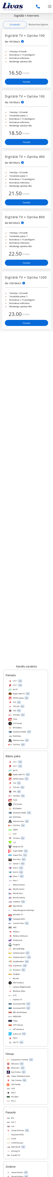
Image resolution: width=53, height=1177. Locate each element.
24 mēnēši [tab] (14, 24)
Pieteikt (26, 81)
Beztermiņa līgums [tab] (38, 24)
